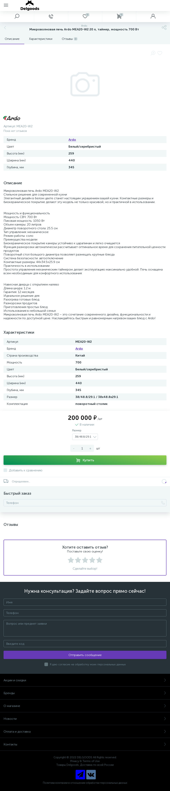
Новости (85, 719)
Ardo (72, 139)
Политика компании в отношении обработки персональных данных (85, 782)
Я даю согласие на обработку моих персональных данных (88, 664)
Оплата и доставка (85, 731)
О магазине (85, 706)
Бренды (85, 693)
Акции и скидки (85, 680)
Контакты (85, 744)
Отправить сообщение (85, 655)
